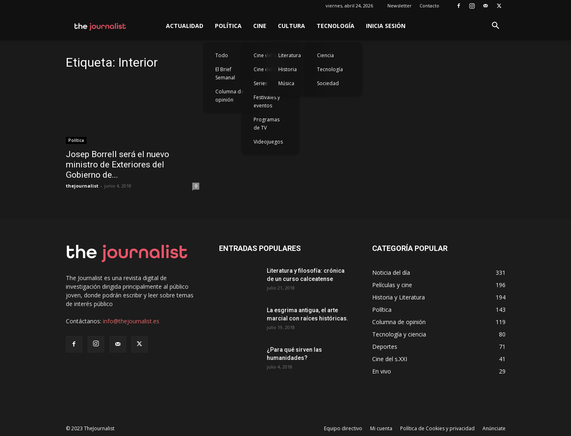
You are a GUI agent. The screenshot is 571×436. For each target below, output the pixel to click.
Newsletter (399, 5)
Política (228, 26)
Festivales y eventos (267, 101)
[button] (496, 26)
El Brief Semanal (225, 73)
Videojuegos (268, 141)
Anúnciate (494, 428)
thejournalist (82, 186)
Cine (259, 26)
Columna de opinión (229, 95)
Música (286, 83)
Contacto (429, 5)
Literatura (289, 55)
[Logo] (100, 26)
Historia (287, 69)
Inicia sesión (386, 26)
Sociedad (328, 83)
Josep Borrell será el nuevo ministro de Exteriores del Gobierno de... (117, 164)
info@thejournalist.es (131, 321)
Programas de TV (267, 123)
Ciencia (325, 55)
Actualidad (184, 26)
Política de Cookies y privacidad (437, 428)
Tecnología (335, 26)
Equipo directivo (343, 428)
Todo (221, 55)
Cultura (291, 26)
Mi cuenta (381, 428)
